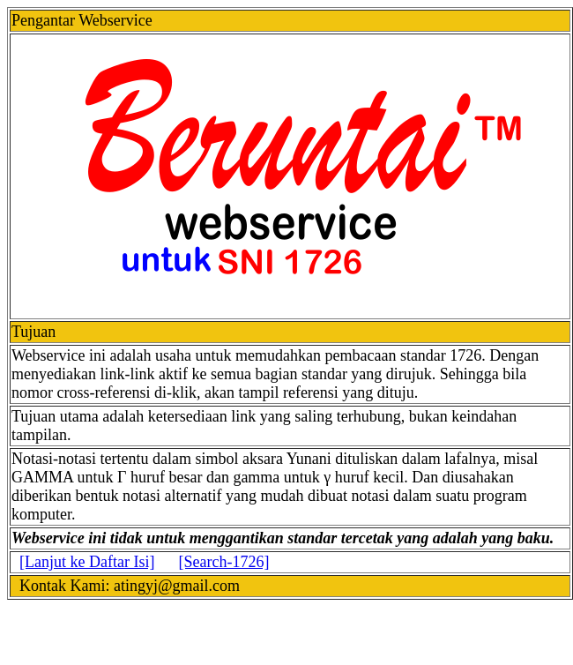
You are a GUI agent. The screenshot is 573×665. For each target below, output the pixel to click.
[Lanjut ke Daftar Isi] (86, 562)
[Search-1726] (223, 562)
